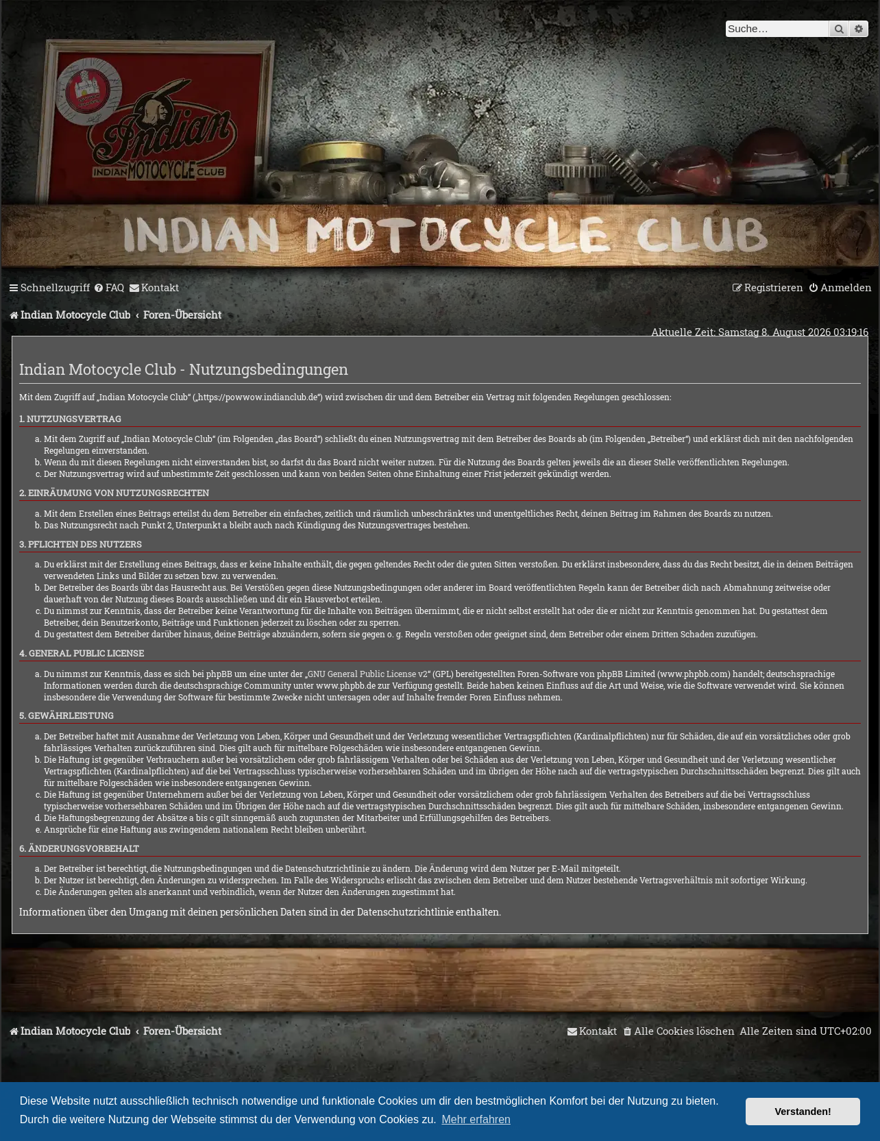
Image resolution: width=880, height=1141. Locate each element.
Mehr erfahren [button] (476, 1119)
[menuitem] (108, 287)
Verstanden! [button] (803, 1111)
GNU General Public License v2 (368, 673)
